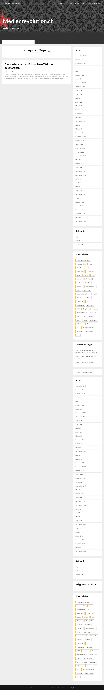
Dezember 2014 (80, 210)
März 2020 (78, 106)
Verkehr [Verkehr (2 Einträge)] (79, 331)
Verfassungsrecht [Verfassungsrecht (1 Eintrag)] (88, 327)
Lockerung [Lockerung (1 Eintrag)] (80, 301)
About (62, 3)
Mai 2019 (78, 125)
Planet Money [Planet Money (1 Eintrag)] (88, 316)
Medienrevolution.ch (13, 3)
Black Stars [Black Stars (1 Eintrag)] (90, 271)
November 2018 (80, 136)
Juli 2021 (78, 67)
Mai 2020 (78, 98)
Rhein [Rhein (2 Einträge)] (85, 320)
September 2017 (80, 156)
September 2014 (80, 221)
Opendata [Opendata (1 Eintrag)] (95, 309)
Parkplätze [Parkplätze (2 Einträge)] (93, 313)
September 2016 (80, 175)
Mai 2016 (78, 186)
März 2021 (78, 71)
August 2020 (79, 90)
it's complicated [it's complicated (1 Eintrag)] (82, 294)
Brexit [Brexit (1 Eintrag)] (79, 275)
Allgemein (78, 237)
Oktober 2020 (79, 86)
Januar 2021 (79, 79)
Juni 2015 (78, 198)
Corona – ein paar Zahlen (76, 3)
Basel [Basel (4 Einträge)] (90, 264)
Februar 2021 (79, 75)
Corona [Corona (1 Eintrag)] (86, 275)
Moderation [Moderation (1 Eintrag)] (80, 305)
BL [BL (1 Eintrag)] (89, 268)
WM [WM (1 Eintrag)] (78, 335)
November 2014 (80, 213)
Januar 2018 (79, 144)
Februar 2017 (79, 163)
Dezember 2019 (80, 113)
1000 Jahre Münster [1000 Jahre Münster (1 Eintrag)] (83, 260)
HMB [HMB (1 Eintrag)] (78, 290)
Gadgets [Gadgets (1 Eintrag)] (79, 286)
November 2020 (80, 83)
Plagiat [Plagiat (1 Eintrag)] (79, 316)
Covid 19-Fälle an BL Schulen (84, 362)
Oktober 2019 (79, 117)
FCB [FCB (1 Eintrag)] (91, 279)
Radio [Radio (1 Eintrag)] (78, 320)
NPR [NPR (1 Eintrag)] (78, 309)
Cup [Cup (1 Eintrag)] (93, 275)
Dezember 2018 (80, 133)
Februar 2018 (79, 140)
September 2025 (80, 56)
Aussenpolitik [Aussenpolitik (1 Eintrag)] (81, 264)
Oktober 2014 (79, 217)
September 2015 (80, 194)
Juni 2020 (78, 94)
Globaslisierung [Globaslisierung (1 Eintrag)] (90, 286)
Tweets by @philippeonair (83, 372)
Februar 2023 (79, 60)
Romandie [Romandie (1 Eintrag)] (93, 320)
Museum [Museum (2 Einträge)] (90, 305)
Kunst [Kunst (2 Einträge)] (79, 298)
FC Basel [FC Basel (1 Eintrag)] (79, 283)
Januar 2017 (79, 167)
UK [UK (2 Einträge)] (95, 324)
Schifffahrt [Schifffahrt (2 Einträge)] (80, 324)
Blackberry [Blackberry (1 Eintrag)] (80, 271)
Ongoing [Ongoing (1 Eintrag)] (85, 309)
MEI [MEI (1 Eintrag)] (88, 301)
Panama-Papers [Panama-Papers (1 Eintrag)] (82, 313)
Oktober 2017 (79, 152)
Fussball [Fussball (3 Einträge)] (87, 283)
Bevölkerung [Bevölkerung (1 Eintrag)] (81, 268)
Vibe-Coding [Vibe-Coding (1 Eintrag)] (89, 331)
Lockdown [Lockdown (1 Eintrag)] (87, 298)
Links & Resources (94, 3)
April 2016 (78, 190)
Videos (77, 240)
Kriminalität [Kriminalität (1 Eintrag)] (93, 294)
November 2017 (80, 148)
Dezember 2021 (80, 63)
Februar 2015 (79, 202)
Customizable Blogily (68, 688)
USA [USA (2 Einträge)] (78, 327)
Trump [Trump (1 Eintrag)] (89, 324)
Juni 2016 (78, 183)
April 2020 (78, 102)
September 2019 (80, 121)
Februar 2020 (79, 110)
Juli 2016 (78, 179)
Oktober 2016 (79, 171)
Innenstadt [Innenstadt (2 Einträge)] (86, 290)
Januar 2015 (79, 206)
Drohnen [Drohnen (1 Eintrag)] (79, 279)
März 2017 (78, 160)
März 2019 (78, 129)
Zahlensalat (79, 244)
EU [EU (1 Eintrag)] (86, 279)
